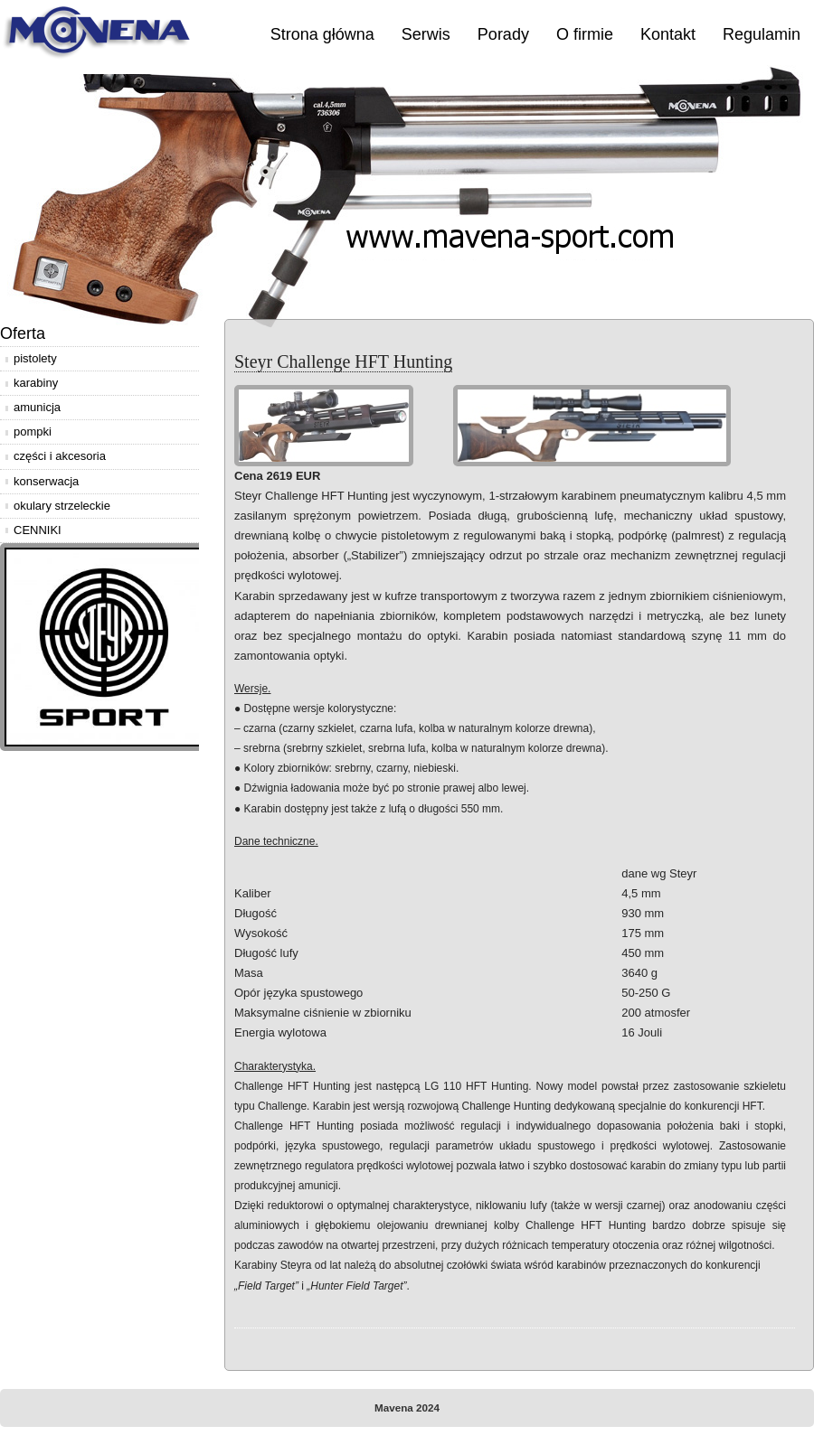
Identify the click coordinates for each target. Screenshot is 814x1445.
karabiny (36, 382)
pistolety (35, 358)
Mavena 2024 (407, 1407)
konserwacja (46, 481)
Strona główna (322, 34)
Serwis (426, 34)
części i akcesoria (60, 456)
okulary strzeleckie (62, 505)
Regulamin (761, 34)
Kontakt (668, 34)
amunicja (37, 407)
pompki (33, 431)
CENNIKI (38, 530)
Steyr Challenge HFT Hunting (343, 361)
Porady (503, 34)
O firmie (584, 34)
